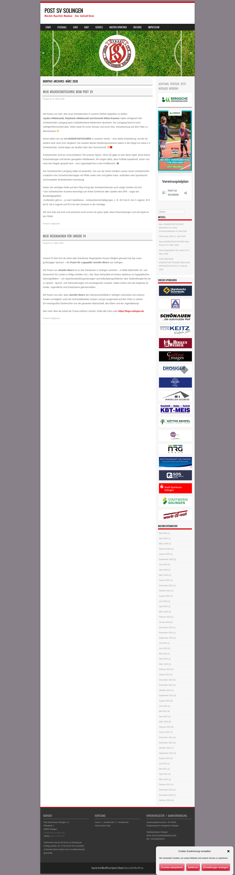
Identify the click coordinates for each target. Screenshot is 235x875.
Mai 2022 (163, 711)
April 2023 (163, 659)
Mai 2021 (163, 769)
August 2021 (164, 758)
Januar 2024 (164, 622)
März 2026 (163, 544)
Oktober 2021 (165, 748)
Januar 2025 (164, 580)
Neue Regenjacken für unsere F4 (64, 236)
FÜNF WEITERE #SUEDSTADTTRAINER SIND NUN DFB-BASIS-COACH (174, 262)
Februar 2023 (165, 669)
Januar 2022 (164, 732)
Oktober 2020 (165, 800)
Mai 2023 (163, 654)
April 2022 (163, 716)
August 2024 (164, 596)
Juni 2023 (163, 648)
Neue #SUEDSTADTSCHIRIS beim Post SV (68, 92)
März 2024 (163, 612)
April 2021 (163, 774)
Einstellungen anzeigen (215, 867)
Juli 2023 (163, 643)
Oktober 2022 (165, 690)
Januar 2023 (164, 674)
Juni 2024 (163, 601)
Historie (137, 27)
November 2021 (166, 743)
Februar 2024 (165, 617)
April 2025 (163, 570)
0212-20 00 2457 (57, 836)
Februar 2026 (165, 549)
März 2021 (163, 779)
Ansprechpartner (118, 27)
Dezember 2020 (166, 790)
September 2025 (166, 559)
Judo (75, 27)
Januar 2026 (164, 554)
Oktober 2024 (165, 591)
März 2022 (163, 722)
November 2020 (166, 795)
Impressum (153, 27)
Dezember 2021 (166, 737)
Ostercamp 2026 (166, 236)
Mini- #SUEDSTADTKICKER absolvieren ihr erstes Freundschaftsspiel (171, 227)
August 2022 (164, 701)
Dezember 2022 (166, 680)
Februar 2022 (165, 727)
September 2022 (166, 695)
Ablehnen (193, 867)
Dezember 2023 (166, 627)
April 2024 (163, 606)
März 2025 (163, 575)
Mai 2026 (163, 533)
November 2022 (166, 685)
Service (99, 27)
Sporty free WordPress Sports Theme (107, 868)
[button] (228, 851)
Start (48, 27)
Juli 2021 (163, 764)
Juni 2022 (163, 706)
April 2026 (163, 538)
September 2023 (166, 638)
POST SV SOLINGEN (64, 11)
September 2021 (166, 753)
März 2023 (163, 664)
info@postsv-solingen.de (54, 833)
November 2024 (166, 585)
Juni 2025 (163, 564)
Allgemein (55, 224)
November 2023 (166, 633)
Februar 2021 (165, 784)
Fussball (62, 27)
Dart (86, 27)
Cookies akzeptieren (172, 867)
